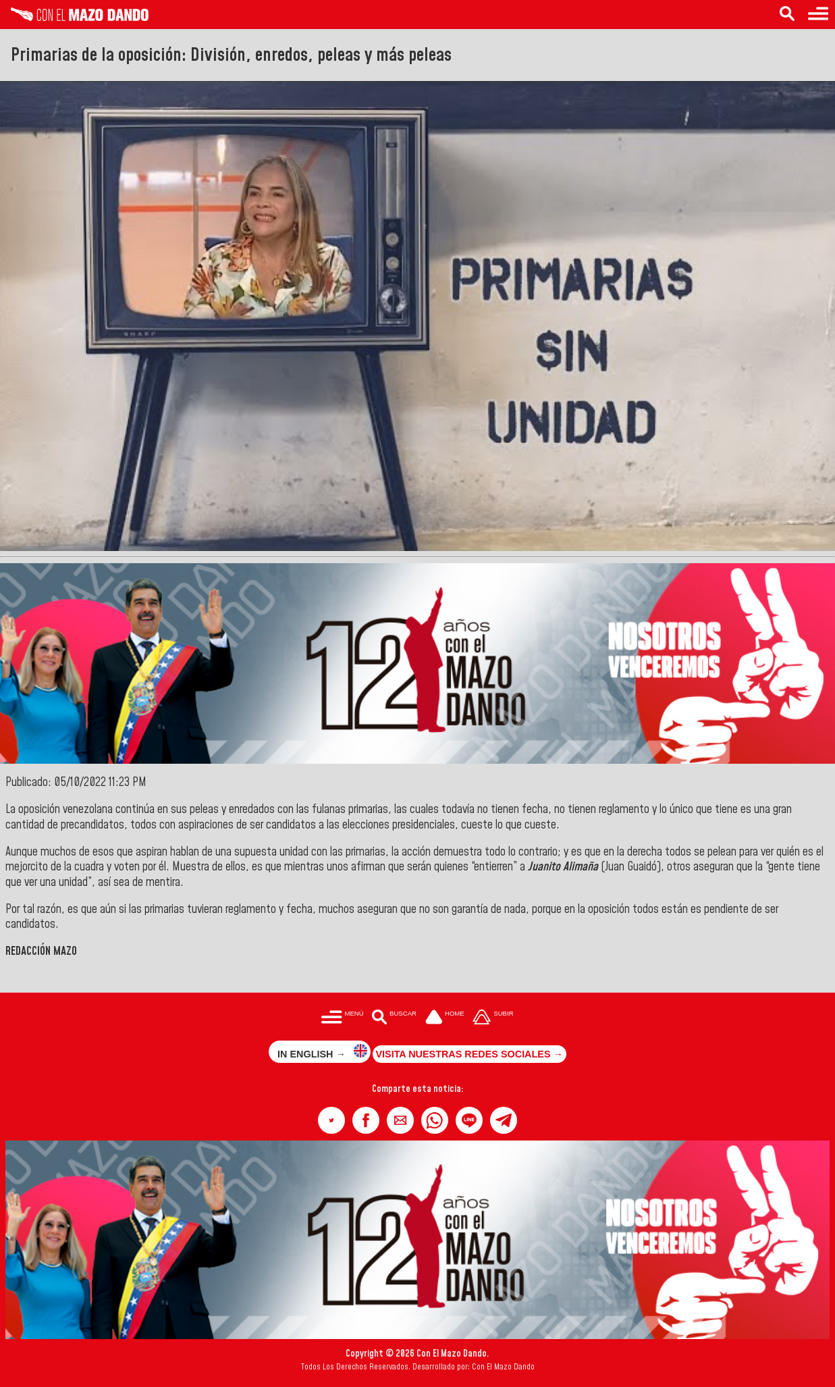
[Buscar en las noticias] (787, 14)
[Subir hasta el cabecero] (493, 1018)
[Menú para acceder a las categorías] (818, 14)
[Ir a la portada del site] (445, 1018)
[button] (331, 1120)
